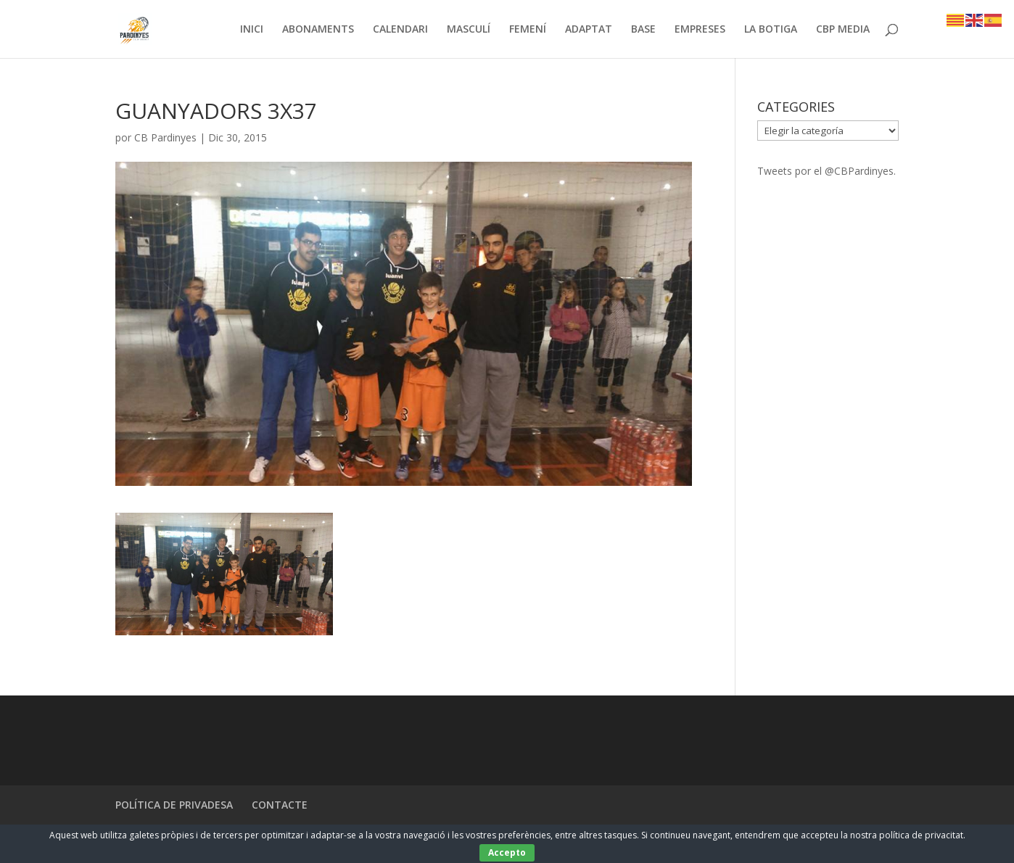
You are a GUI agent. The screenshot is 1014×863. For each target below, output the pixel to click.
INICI (251, 30)
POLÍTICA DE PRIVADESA (174, 805)
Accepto (507, 852)
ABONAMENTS (318, 30)
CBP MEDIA (843, 30)
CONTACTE (280, 805)
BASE (643, 30)
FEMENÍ (527, 30)
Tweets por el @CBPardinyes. (826, 171)
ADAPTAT (588, 30)
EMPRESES (700, 30)
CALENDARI (400, 30)
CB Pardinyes (165, 137)
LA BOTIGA (770, 30)
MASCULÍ (468, 30)
